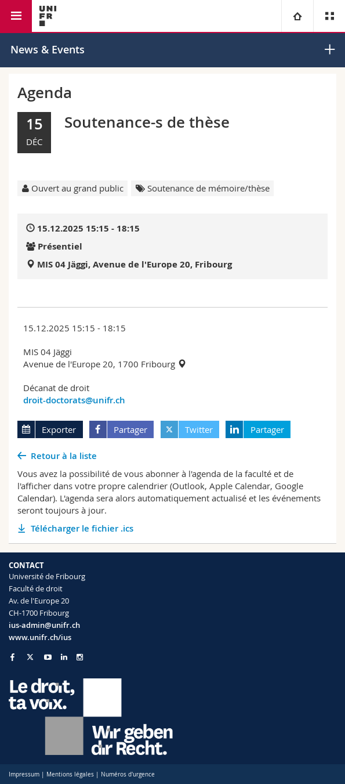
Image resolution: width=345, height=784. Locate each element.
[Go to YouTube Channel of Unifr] (48, 657)
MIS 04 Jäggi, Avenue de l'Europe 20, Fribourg (134, 264)
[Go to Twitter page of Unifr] (30, 657)
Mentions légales (70, 774)
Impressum (24, 774)
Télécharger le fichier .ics (82, 528)
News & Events (47, 49)
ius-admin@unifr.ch (44, 625)
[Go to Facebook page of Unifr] (12, 657)
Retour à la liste (64, 456)
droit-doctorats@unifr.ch (74, 400)
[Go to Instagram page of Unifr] (80, 657)
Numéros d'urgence (128, 774)
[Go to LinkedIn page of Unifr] (64, 657)
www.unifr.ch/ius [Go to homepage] (40, 637)
